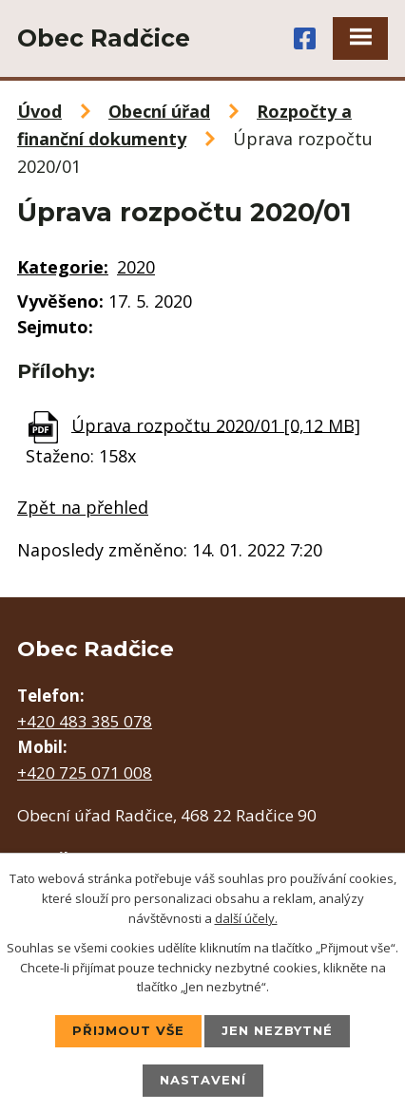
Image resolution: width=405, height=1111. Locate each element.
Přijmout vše (128, 1030)
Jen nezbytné (277, 1030)
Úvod (39, 111)
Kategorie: (62, 266)
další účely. (246, 918)
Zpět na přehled (82, 507)
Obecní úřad (159, 111)
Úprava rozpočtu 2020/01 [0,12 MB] (215, 424)
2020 (136, 266)
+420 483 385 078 (84, 721)
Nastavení (203, 1079)
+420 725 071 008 (84, 772)
